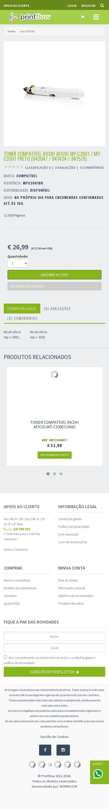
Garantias (10, 596)
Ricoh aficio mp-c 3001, (12, 334)
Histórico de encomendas (75, 596)
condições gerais (81, 658)
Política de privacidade (73, 527)
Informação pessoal (71, 588)
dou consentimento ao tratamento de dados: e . (49, 660)
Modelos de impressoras (20, 588)
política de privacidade (19, 663)
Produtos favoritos (71, 603)
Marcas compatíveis (17, 580)
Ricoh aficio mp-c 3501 (38, 334)
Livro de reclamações (72, 542)
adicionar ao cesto (54, 274)
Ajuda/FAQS (12, 603)
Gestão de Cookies (54, 736)
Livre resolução (68, 534)
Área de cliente (68, 580)
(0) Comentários (22, 318)
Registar (88, 5)
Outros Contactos (16, 549)
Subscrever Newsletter (54, 672)
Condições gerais (69, 519)
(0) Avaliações (57, 308)
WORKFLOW (68, 786)
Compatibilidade (22, 308)
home (11, 31)
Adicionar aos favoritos (27, 286)
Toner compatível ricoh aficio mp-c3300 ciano (54, 425)
